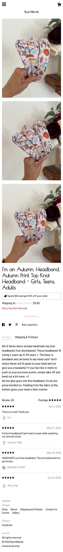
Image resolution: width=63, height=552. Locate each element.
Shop (5, 509)
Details (7, 337)
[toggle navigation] (4, 4)
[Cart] (59, 5)
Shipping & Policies (26, 337)
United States (24, 303)
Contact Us (51, 509)
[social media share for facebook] (3, 324)
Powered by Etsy (11, 546)
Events (6, 512)
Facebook (7, 525)
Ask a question (29, 324)
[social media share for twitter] (10, 324)
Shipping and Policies (31, 509)
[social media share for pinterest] (16, 324)
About (14, 509)
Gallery (15, 512)
